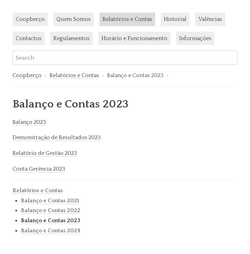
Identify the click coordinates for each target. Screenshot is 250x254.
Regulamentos (71, 38)
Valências (210, 19)
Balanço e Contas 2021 (50, 200)
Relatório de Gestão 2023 (45, 153)
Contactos (28, 38)
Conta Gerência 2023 (39, 169)
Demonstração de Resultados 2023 (57, 137)
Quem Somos (73, 19)
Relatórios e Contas (127, 19)
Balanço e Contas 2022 (50, 210)
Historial (175, 19)
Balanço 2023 (29, 122)
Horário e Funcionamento (134, 38)
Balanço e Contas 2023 (50, 220)
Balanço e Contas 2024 (50, 230)
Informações (195, 38)
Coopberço (30, 19)
